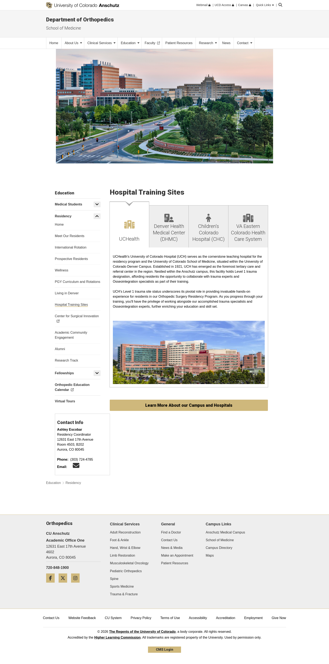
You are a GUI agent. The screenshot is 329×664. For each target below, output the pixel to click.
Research (208, 43)
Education (130, 43)
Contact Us (169, 540)
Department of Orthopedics (80, 19)
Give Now (279, 618)
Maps (210, 555)
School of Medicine (220, 540)
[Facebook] (52, 584)
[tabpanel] (189, 317)
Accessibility (198, 618)
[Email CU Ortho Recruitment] (76, 467)
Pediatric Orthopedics (126, 571)
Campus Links (218, 524)
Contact (244, 43)
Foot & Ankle (119, 540)
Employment (253, 618)
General (168, 524)
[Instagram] (77, 584)
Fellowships (64, 373)
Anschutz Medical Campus (225, 532)
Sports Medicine (122, 586)
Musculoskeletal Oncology (129, 563)
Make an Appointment (177, 555)
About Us (73, 43)
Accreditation (225, 618)
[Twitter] (64, 584)
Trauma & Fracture (124, 594)
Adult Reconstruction (125, 532)
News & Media (171, 548)
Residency (63, 216)
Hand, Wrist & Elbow (125, 548)
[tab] (129, 225)
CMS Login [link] (164, 650)
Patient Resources (174, 563)
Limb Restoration (122, 555)
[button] (97, 204)
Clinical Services (101, 43)
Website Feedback (82, 618)
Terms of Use (170, 618)
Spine (114, 579)
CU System (113, 618)
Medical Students (68, 204)
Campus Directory (219, 548)
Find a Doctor (171, 532)
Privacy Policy (141, 618)
